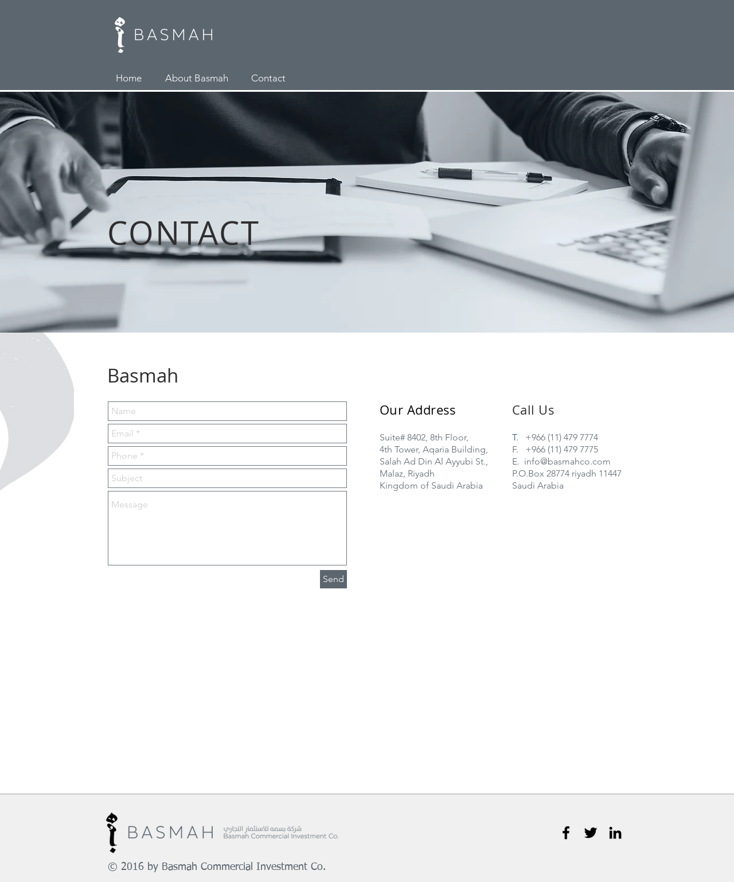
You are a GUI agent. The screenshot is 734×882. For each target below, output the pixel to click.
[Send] (333, 579)
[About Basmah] (197, 78)
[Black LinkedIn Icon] (615, 832)
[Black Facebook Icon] (566, 832)
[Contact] (268, 78)
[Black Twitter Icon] (590, 832)
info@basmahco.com (567, 461)
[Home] (128, 78)
